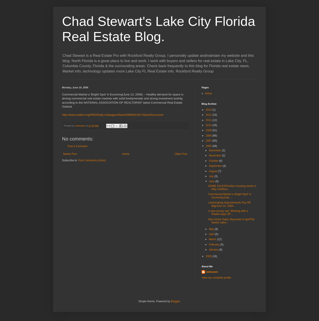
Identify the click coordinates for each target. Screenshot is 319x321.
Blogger (175, 301)
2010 (209, 125)
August (213, 171)
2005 (209, 256)
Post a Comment (77, 146)
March (213, 239)
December (215, 150)
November (215, 155)
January (214, 249)
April (212, 234)
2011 (209, 120)
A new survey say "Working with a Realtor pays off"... (228, 212)
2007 (209, 140)
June (212, 181)
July (211, 176)
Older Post (181, 154)
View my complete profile (216, 277)
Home (125, 154)
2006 (209, 146)
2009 (209, 130)
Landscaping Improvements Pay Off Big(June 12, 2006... (229, 204)
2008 (209, 135)
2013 (209, 109)
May (212, 229)
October (214, 160)
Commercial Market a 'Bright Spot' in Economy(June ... (229, 196)
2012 (209, 114)
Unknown (212, 272)
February (214, 244)
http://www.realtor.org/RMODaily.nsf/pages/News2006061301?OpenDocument (112, 114)
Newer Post (70, 154)
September (216, 165)
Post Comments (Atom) (92, 160)
